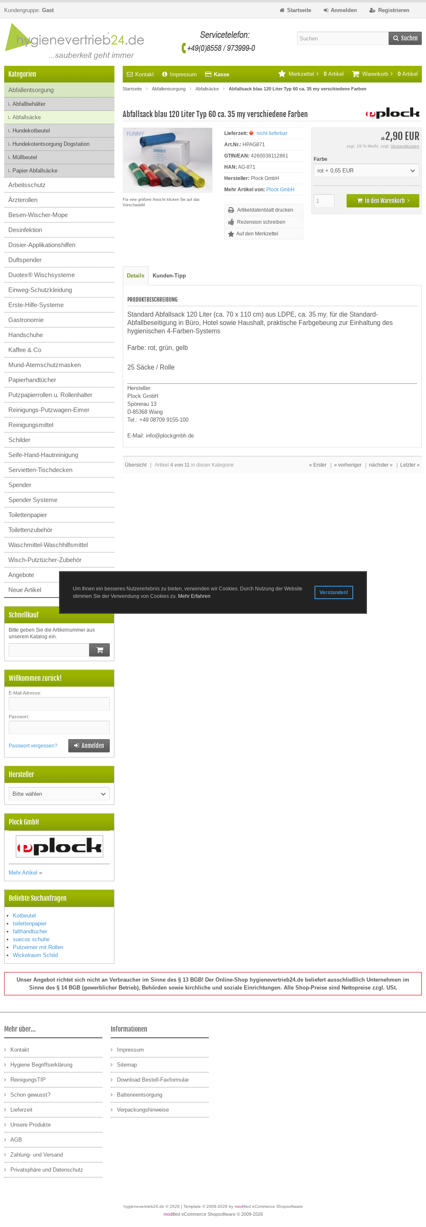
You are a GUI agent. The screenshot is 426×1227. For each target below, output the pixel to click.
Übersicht (135, 465)
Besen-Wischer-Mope (38, 214)
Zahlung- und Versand (33, 1154)
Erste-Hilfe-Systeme (36, 304)
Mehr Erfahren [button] (194, 596)
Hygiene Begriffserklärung (38, 1064)
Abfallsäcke (26, 117)
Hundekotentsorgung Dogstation (50, 144)
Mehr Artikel (23, 873)
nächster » (381, 465)
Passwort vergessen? (33, 746)
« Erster (318, 465)
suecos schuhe (31, 939)
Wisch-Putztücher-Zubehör (45, 559)
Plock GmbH (280, 189)
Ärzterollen (22, 199)
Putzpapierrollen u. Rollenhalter (50, 394)
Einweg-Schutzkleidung (40, 289)
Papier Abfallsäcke (34, 170)
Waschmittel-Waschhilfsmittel (48, 544)
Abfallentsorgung (31, 89)
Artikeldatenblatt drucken (265, 210)
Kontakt (140, 74)
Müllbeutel (24, 157)
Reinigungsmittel (30, 424)
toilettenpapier (30, 923)
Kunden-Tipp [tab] (169, 275)
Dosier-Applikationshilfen (41, 244)
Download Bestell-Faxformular (150, 1079)
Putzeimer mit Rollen (38, 947)
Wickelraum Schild (35, 955)
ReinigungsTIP (25, 1079)
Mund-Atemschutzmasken (44, 364)
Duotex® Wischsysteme (41, 274)
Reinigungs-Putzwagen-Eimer (48, 409)
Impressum (179, 74)
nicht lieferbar (272, 133)
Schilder (19, 439)
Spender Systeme (32, 499)
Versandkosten (405, 146)
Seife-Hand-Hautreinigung (43, 454)
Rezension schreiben (261, 222)
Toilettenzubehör (30, 529)
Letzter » (410, 465)
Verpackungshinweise (140, 1109)
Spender (19, 484)
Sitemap (124, 1064)
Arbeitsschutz (27, 184)
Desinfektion (25, 229)
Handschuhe (25, 334)
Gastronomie (26, 319)
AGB (13, 1139)
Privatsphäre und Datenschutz (43, 1169)
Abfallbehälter (28, 104)
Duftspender (25, 259)
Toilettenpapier (27, 514)
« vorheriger (348, 465)
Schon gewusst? (27, 1094)
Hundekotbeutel (31, 130)
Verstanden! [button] (334, 592)
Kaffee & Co (24, 349)
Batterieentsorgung (136, 1094)
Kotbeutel (24, 915)
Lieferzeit (18, 1109)
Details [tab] (135, 275)
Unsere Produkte (27, 1124)
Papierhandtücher (32, 379)
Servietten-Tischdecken (40, 469)
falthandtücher (30, 931)
